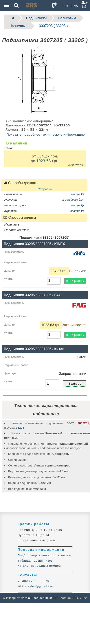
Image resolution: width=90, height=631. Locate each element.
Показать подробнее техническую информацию (46, 134)
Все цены (75, 165)
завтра (76, 194)
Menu (6, 3)
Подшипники (36, 18)
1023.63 (43, 161)
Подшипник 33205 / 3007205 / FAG (32, 295)
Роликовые (67, 18)
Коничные (19, 26)
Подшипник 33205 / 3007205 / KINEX (34, 244)
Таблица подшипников (35, 560)
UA (66, 6)
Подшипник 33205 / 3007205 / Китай (34, 349)
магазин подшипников (37, 598)
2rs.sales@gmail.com (38, 586)
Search (16, 5)
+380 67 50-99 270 (34, 581)
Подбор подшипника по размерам (44, 555)
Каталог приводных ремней (39, 565)
